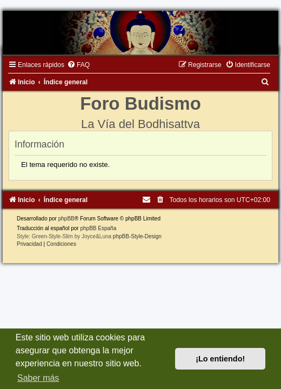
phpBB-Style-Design (137, 236)
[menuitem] (78, 65)
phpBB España (98, 228)
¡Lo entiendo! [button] (220, 358)
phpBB (66, 219)
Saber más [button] (38, 378)
